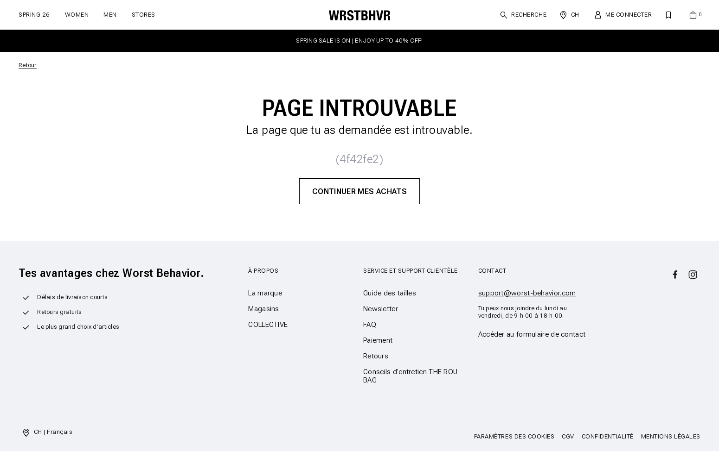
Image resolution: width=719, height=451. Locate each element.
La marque (265, 293)
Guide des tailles (389, 293)
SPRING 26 (34, 14)
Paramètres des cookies (514, 436)
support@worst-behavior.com (527, 293)
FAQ (369, 324)
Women (77, 14)
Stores (143, 14)
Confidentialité (608, 436)
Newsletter (380, 309)
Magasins (263, 309)
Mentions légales (670, 436)
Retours (375, 356)
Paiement (377, 340)
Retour (28, 65)
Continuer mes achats (359, 191)
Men (110, 14)
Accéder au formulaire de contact (532, 334)
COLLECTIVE (268, 324)
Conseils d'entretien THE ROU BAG (410, 376)
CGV (568, 436)
